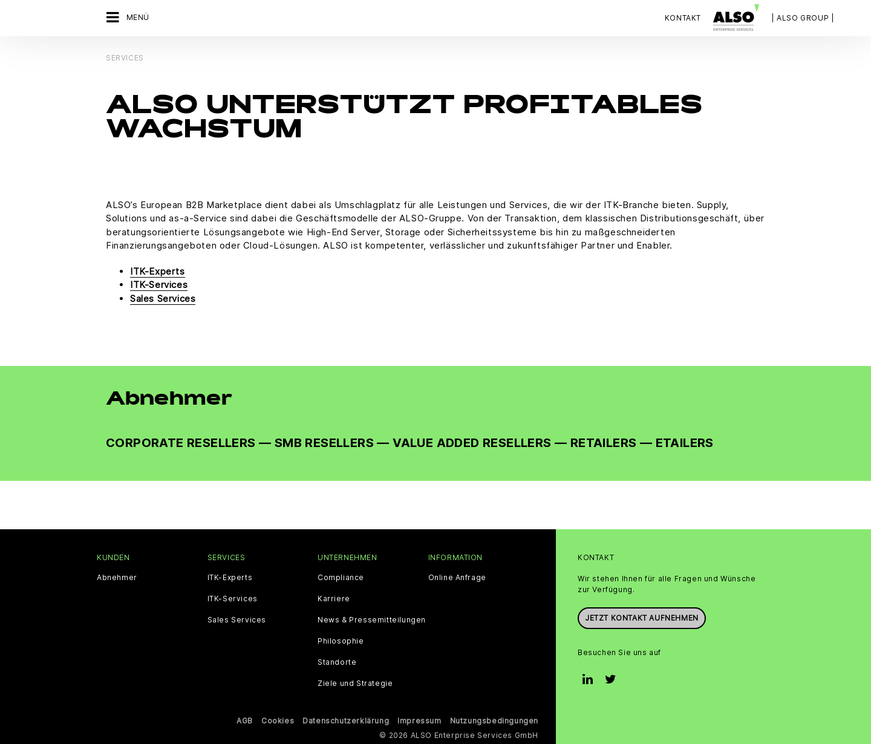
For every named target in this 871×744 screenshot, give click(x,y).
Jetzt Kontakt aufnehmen (642, 617)
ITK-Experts (157, 271)
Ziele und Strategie (355, 683)
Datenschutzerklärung (345, 720)
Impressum (419, 720)
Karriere (334, 599)
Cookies (277, 720)
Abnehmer (117, 577)
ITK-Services (159, 284)
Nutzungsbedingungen (494, 720)
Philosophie (341, 641)
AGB (245, 720)
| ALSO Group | (802, 17)
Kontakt (683, 17)
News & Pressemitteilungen (372, 620)
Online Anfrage (457, 577)
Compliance (341, 577)
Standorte (337, 662)
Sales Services (162, 298)
